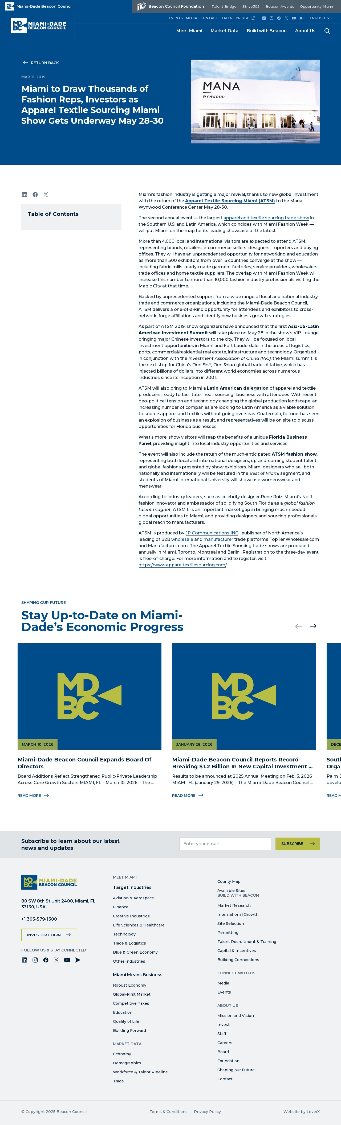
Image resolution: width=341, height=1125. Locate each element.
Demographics (127, 1063)
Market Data (224, 30)
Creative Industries (131, 916)
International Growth (237, 914)
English (317, 18)
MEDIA (191, 18)
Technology (124, 934)
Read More (187, 795)
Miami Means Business (138, 974)
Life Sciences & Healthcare (139, 925)
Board (223, 1051)
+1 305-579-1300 (39, 919)
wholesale (182, 539)
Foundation (228, 1060)
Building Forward (129, 1030)
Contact (225, 1079)
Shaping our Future (236, 1070)
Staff (221, 1033)
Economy (122, 1054)
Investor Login (44, 935)
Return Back (45, 62)
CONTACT (209, 18)
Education (122, 1012)
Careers (224, 1042)
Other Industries (129, 961)
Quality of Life (126, 1021)
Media (223, 983)
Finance (120, 907)
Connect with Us (236, 973)
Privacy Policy (207, 1111)
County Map (229, 881)
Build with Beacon (267, 30)
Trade (118, 1081)
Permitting (227, 932)
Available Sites (231, 890)
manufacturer (218, 539)
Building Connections (238, 959)
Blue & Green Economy (135, 952)
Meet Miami (189, 30)
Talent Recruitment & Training (246, 941)
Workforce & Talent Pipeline (140, 1072)
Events (224, 992)
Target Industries (132, 887)
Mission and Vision (235, 1015)
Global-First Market (132, 994)
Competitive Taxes (131, 1003)
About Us (305, 30)
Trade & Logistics (129, 943)
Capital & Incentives (236, 950)
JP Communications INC (211, 532)
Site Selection (230, 923)
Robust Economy (129, 985)
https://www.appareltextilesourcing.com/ (182, 564)
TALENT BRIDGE (238, 18)
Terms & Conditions (168, 1111)
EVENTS (176, 18)
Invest (223, 1024)
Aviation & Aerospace (133, 898)
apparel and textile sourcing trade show (266, 217)
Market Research (234, 905)
